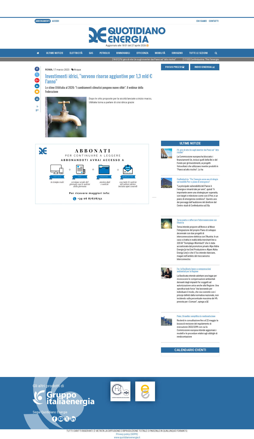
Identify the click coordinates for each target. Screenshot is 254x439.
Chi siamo (201, 21)
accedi (55, 21)
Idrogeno (177, 53)
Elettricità (76, 53)
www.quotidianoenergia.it (127, 437)
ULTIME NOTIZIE (190, 143)
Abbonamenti (42, 21)
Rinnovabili (123, 53)
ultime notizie (54, 53)
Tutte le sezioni (198, 53)
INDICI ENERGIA (205, 67)
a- (38, 106)
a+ (37, 109)
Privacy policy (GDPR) (127, 434)
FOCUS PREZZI (175, 67)
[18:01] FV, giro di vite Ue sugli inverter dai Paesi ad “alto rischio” (150, 59)
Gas (91, 53)
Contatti (214, 21)
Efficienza (142, 53)
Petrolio (105, 53)
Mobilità (160, 53)
